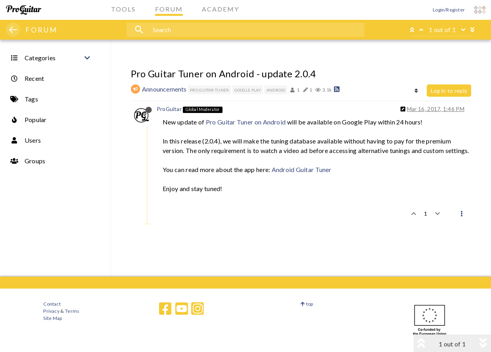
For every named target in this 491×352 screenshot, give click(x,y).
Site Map (52, 318)
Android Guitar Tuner (302, 169)
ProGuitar (169, 108)
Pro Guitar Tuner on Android (246, 122)
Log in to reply (449, 90)
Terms (72, 311)
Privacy (51, 311)
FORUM (41, 29)
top (307, 304)
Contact (51, 304)
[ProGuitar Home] (23, 10)
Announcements (164, 89)
